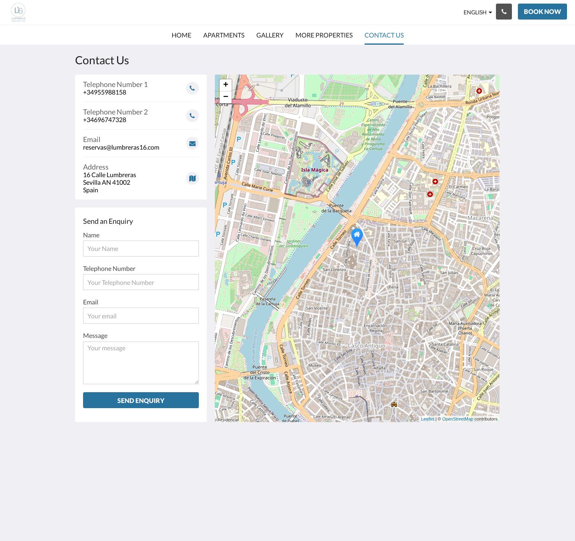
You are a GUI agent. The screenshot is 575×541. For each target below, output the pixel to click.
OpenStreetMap (458, 419)
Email (90, 302)
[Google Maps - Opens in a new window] (141, 175)
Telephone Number (109, 268)
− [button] (225, 97)
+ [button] (225, 85)
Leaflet (427, 419)
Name (91, 235)
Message (95, 335)
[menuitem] (181, 35)
